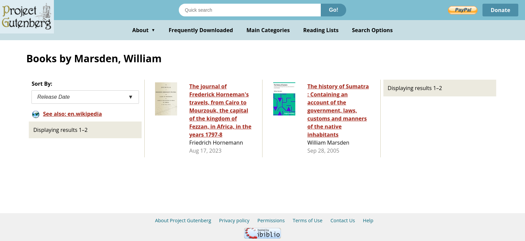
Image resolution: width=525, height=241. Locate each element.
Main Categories (268, 30)
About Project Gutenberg (183, 220)
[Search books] (250, 10)
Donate (500, 10)
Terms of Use (307, 220)
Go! (333, 10)
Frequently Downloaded (201, 30)
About (143, 30)
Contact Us (342, 220)
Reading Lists (321, 30)
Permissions (271, 220)
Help (368, 220)
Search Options (372, 30)
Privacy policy (234, 220)
